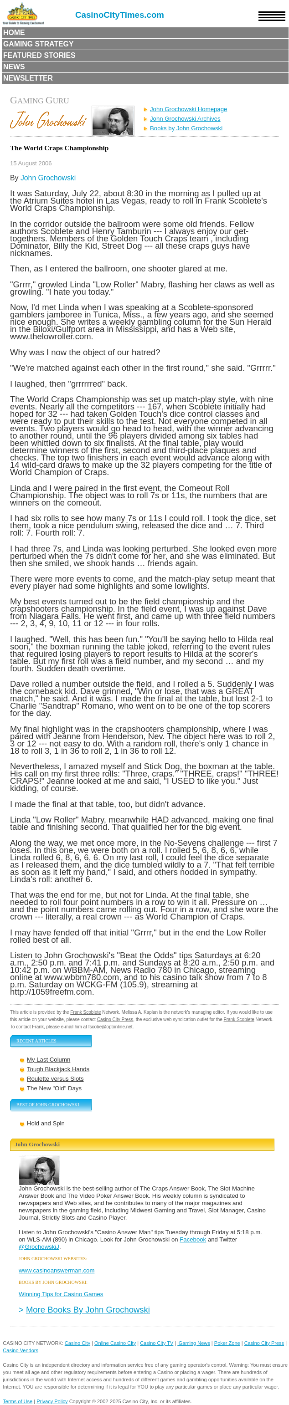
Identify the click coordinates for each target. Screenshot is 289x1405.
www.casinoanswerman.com (56, 1270)
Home (14, 32)
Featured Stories (39, 55)
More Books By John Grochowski (88, 1309)
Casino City (77, 1343)
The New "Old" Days (54, 1088)
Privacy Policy (51, 1401)
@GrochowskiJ (39, 1246)
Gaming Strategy (38, 44)
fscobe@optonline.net (110, 1026)
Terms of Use (17, 1401)
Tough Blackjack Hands (58, 1069)
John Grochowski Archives (185, 118)
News (14, 67)
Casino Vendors (20, 1350)
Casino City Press (115, 1019)
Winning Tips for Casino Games (61, 1294)
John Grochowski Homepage (188, 109)
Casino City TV (156, 1343)
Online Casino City (115, 1343)
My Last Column (48, 1059)
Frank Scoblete (85, 1012)
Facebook (193, 1239)
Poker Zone (227, 1343)
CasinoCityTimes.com (119, 15)
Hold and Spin (46, 1123)
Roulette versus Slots (55, 1078)
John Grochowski (48, 178)
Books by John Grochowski (186, 128)
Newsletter (28, 78)
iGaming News (193, 1343)
